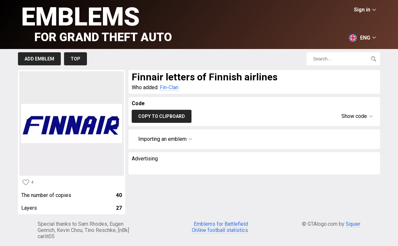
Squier (353, 224)
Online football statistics (220, 230)
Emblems (96, 23)
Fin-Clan (169, 87)
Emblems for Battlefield (221, 224)
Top (75, 58)
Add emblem (39, 58)
